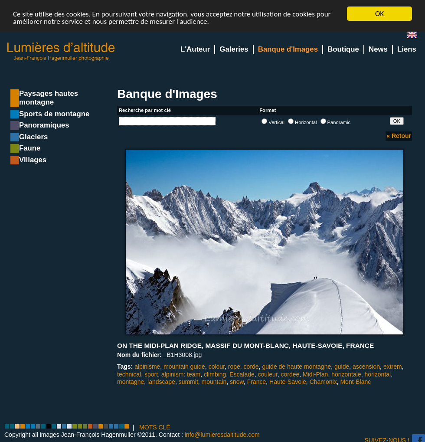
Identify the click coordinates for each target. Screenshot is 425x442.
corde (251, 366)
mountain (214, 381)
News (378, 49)
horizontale (346, 373)
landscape (161, 381)
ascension (366, 366)
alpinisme (147, 366)
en (415, 36)
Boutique (343, 49)
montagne (130, 381)
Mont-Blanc (355, 381)
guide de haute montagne (296, 366)
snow (237, 381)
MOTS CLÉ (154, 427)
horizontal (377, 373)
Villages (32, 160)
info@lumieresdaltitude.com (222, 434)
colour (217, 366)
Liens (406, 49)
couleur (268, 373)
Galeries (233, 49)
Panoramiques (44, 125)
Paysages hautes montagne (48, 97)
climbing (215, 373)
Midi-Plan (315, 373)
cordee (290, 373)
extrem (392, 366)
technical (129, 373)
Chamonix (323, 381)
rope (234, 366)
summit (188, 381)
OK (379, 13)
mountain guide (184, 366)
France (256, 381)
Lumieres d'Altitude (61, 52)
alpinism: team (180, 373)
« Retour (398, 135)
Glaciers (33, 137)
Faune (29, 148)
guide (341, 366)
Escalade (242, 373)
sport (151, 373)
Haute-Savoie (287, 381)
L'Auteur (195, 49)
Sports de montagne (54, 114)
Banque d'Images (288, 49)
